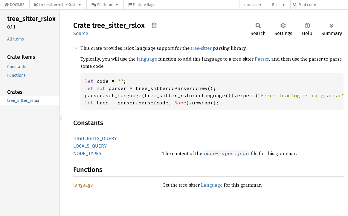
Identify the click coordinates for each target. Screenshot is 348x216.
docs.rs (250, 4)
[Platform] (105, 4)
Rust (276, 4)
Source (80, 33)
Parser (262, 59)
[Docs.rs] (14, 4)
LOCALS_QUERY (90, 146)
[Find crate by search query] (323, 4)
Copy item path (154, 25)
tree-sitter (201, 48)
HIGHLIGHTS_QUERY (95, 138)
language (147, 59)
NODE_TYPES (87, 153)
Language (211, 185)
